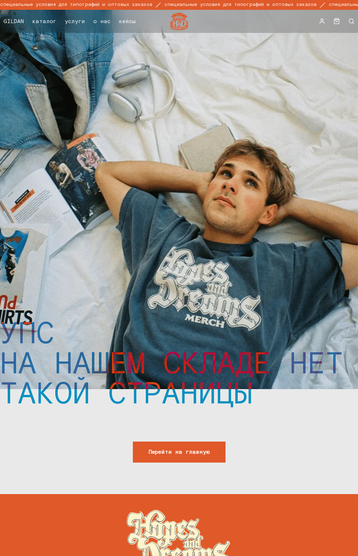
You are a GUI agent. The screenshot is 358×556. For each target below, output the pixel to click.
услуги (75, 21)
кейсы (127, 21)
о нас (101, 21)
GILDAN (13, 21)
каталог (44, 21)
